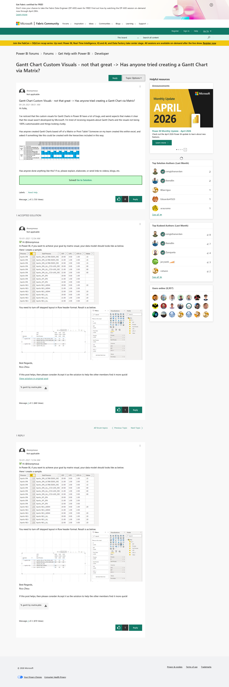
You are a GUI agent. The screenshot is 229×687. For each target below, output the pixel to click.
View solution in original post (33, 378)
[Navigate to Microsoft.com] (24, 23)
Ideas (91, 23)
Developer (102, 53)
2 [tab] (178, 149)
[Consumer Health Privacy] (55, 677)
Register (175, 31)
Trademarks (206, 667)
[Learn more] (162, 142)
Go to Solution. (84, 180)
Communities (104, 23)
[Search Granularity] (128, 37)
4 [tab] (182, 149)
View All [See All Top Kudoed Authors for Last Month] (157, 277)
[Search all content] (176, 37)
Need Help (33, 192)
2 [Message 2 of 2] (28, 403)
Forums (66, 23)
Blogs (118, 23)
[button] (115, 78)
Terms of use (191, 667)
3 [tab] (180, 149)
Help (196, 31)
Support (142, 23)
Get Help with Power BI (74, 53)
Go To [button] (206, 31)
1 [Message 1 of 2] (28, 199)
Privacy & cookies (174, 667)
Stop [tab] (185, 149)
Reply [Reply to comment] (135, 410)
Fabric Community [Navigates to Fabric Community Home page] (47, 23)
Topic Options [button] (133, 77)
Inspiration (79, 23)
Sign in (186, 31)
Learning (129, 23)
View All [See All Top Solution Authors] (157, 214)
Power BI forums (27, 53)
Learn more (21, 14)
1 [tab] (176, 149)
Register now (209, 43)
